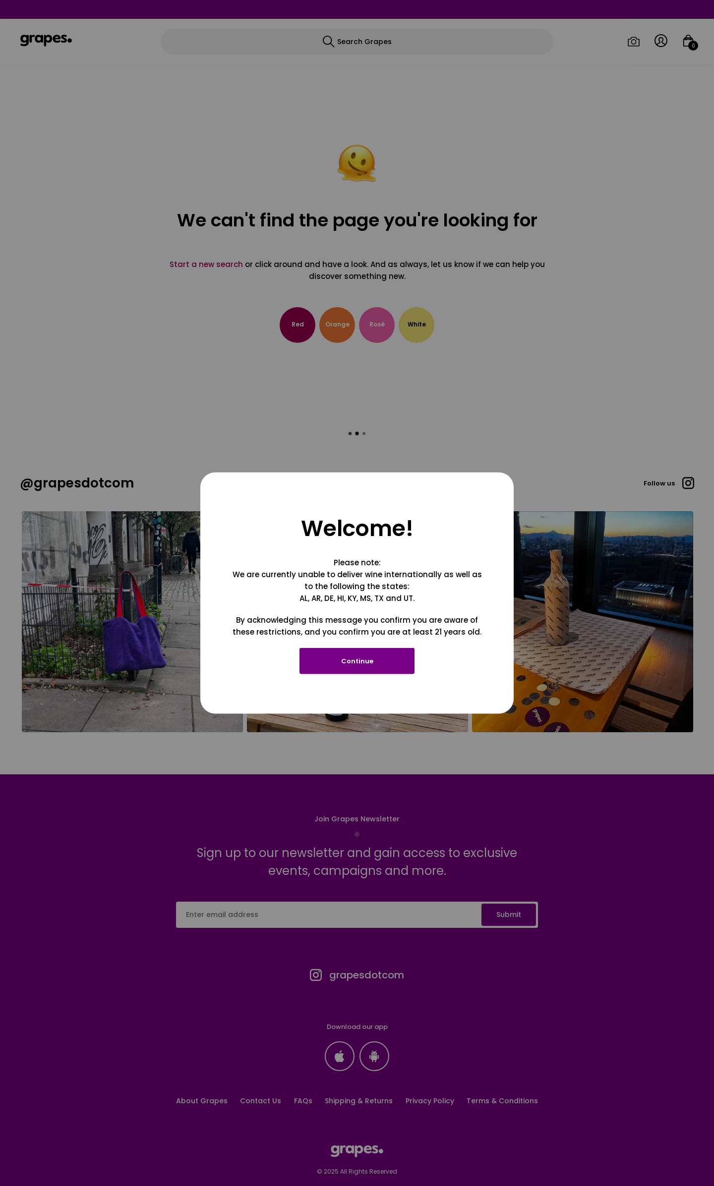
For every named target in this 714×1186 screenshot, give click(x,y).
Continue (357, 661)
